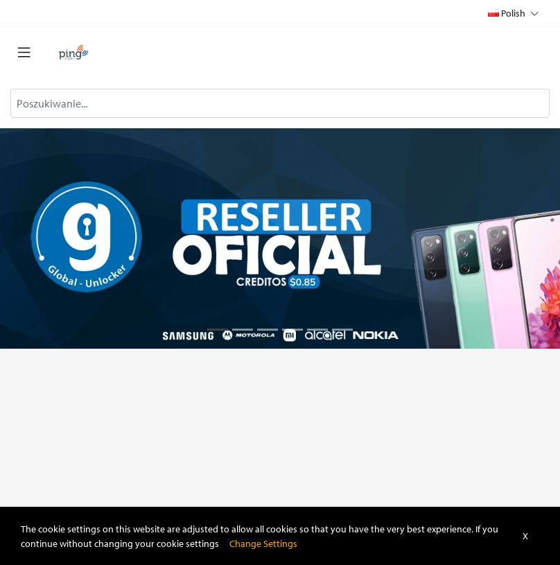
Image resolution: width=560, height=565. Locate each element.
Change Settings (263, 543)
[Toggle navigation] (24, 52)
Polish (513, 12)
